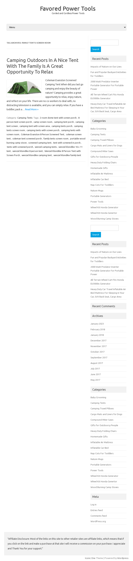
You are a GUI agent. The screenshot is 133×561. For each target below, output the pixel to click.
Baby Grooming (98, 128)
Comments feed (99, 516)
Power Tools (97, 201)
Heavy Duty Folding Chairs (104, 162)
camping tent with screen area (35, 126)
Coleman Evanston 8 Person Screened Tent (42, 134)
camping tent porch (64, 122)
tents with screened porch (20, 147)
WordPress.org (98, 521)
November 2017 (99, 346)
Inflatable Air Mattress (102, 173)
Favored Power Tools (68, 8)
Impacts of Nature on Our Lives (106, 66)
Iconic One (90, 558)
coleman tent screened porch (27, 138)
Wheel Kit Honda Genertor (104, 213)
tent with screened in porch (67, 142)
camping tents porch (62, 126)
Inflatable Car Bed (100, 179)
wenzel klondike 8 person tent (27, 151)
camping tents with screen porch (43, 130)
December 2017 (98, 340)
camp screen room (43, 122)
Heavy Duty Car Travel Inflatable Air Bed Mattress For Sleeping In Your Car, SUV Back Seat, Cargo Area (108, 108)
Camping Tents (25, 117)
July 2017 (95, 368)
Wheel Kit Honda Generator (104, 207)
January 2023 (97, 323)
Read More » (31, 109)
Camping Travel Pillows (102, 140)
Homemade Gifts (99, 168)
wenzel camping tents (46, 147)
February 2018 (98, 329)
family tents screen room (55, 138)
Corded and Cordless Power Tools (68, 13)
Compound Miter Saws (102, 151)
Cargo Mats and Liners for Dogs (106, 145)
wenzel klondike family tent (67, 155)
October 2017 (97, 352)
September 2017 (99, 357)
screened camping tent (39, 142)
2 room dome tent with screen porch (58, 117)
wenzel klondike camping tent (37, 155)
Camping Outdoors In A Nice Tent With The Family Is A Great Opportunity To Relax (42, 65)
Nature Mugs (97, 190)
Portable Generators (101, 196)
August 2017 (97, 363)
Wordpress (122, 558)
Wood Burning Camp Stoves (105, 218)
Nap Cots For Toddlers (102, 185)
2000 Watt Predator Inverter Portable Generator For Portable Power (107, 85)
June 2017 (96, 374)
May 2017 (95, 380)
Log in (93, 504)
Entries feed (97, 510)
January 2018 (97, 335)
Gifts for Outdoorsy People (104, 157)
